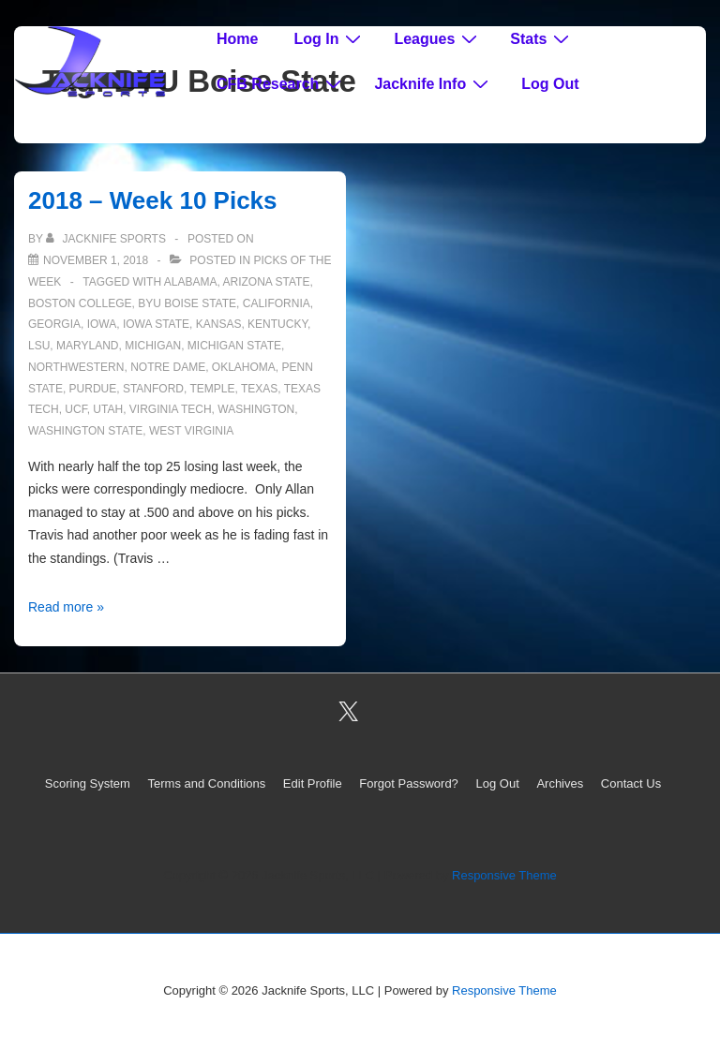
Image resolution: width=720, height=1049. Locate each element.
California (276, 303)
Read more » (66, 606)
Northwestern (76, 367)
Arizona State (265, 281)
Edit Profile (312, 783)
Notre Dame (167, 367)
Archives (559, 783)
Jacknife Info (433, 83)
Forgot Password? (408, 783)
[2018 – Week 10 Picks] (95, 260)
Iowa (102, 324)
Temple (211, 388)
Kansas (219, 324)
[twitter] (349, 711)
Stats (542, 38)
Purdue (93, 388)
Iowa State (156, 324)
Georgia (54, 324)
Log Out (549, 84)
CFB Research (281, 83)
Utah (108, 409)
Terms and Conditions (207, 783)
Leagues (438, 38)
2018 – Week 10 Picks (153, 200)
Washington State (85, 430)
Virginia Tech (170, 409)
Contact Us (631, 783)
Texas (259, 388)
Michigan (153, 345)
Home (237, 39)
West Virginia (191, 430)
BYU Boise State (187, 303)
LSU (39, 345)
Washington (256, 409)
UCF (75, 409)
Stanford (153, 388)
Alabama (191, 281)
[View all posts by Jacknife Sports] (107, 238)
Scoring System (87, 783)
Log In (329, 38)
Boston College (79, 303)
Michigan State (234, 345)
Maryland (87, 345)
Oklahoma (244, 367)
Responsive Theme (504, 875)
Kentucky (278, 324)
